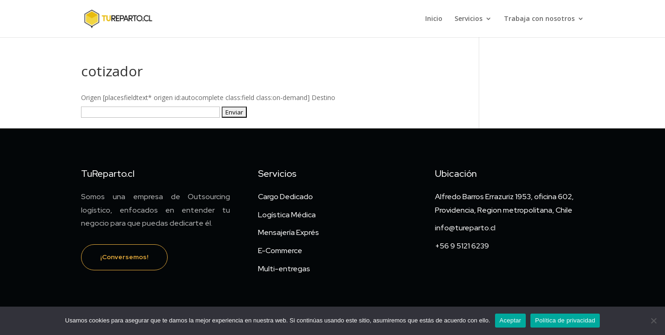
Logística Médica (287, 215)
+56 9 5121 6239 (462, 246)
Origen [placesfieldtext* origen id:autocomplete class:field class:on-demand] (196, 97)
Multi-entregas (284, 269)
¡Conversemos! (124, 257)
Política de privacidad (565, 320)
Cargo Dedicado (285, 196)
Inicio (433, 19)
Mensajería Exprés (288, 232)
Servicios (468, 19)
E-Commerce (280, 250)
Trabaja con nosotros (539, 19)
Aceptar (511, 320)
